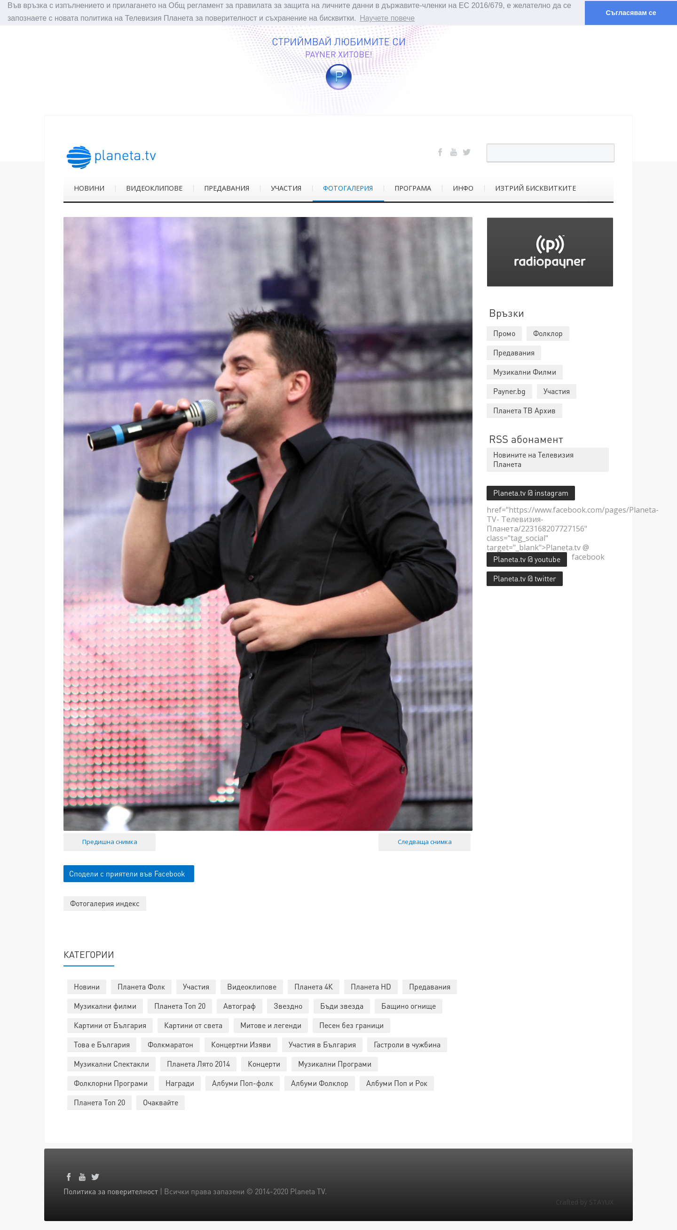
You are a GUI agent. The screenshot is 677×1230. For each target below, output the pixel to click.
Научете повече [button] (387, 18)
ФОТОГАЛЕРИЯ (348, 187)
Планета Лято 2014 (198, 1063)
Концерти (264, 1063)
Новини (87, 986)
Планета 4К (313, 986)
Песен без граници (351, 1024)
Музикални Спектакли (111, 1063)
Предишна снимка (109, 841)
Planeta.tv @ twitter (524, 578)
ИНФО (463, 187)
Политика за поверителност (110, 1191)
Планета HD (371, 986)
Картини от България (110, 1024)
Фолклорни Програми (111, 1082)
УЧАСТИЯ (286, 187)
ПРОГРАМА (412, 187)
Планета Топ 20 (179, 1005)
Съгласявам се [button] (631, 12)
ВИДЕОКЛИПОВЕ (154, 187)
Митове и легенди (270, 1024)
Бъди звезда (341, 1005)
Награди (179, 1082)
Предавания (429, 986)
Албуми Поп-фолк (242, 1082)
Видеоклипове (251, 986)
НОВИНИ (89, 187)
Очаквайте (160, 1102)
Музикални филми (105, 1005)
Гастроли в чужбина (407, 1044)
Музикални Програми (334, 1063)
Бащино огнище (408, 1005)
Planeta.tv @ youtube (526, 558)
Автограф (239, 1005)
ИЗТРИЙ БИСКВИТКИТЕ (535, 187)
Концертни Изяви (241, 1044)
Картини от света (193, 1024)
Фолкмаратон (170, 1044)
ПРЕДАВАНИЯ (226, 187)
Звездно (288, 1005)
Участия (196, 986)
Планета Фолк (141, 986)
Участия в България (322, 1044)
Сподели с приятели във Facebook (127, 873)
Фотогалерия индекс (105, 903)
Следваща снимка (425, 841)
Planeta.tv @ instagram (530, 492)
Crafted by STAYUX (585, 1201)
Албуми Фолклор (319, 1082)
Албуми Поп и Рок (396, 1082)
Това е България (102, 1044)
